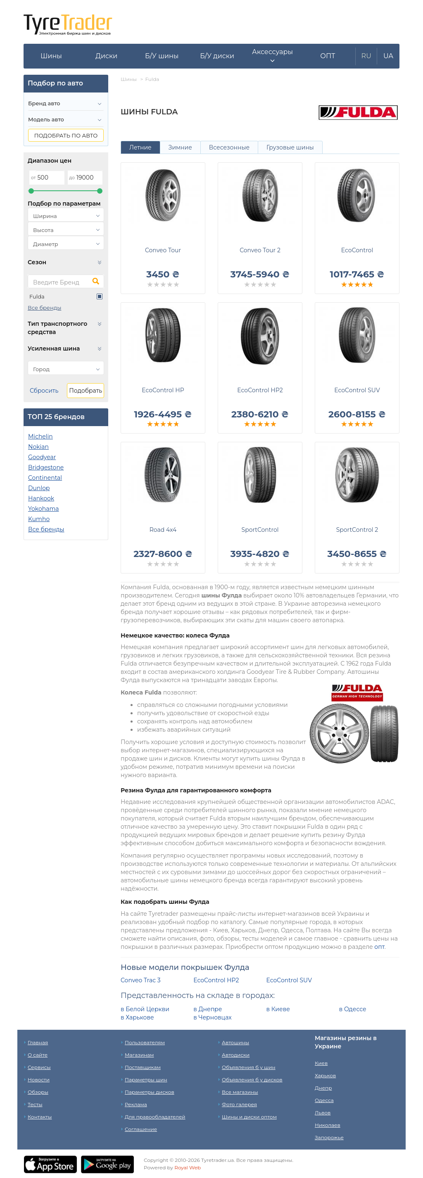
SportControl (260, 529)
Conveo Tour (163, 250)
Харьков (325, 1075)
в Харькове (137, 1017)
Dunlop (39, 488)
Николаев (327, 1125)
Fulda (37, 296)
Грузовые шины (290, 147)
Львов (322, 1112)
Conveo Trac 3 (141, 980)
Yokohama (43, 508)
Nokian (38, 446)
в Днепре (207, 1009)
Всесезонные (229, 147)
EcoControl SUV (357, 390)
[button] (272, 56)
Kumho (39, 519)
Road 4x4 (163, 529)
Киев (321, 1063)
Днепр (323, 1088)
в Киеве (278, 1009)
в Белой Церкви (145, 1009)
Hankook (41, 498)
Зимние (180, 147)
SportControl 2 (357, 529)
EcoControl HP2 (260, 390)
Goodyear (42, 457)
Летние (140, 147)
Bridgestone (46, 467)
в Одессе (352, 1009)
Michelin (40, 436)
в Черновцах (212, 1017)
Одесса (324, 1100)
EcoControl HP (163, 390)
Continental (45, 477)
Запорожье (329, 1137)
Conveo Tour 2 (260, 250)
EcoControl (357, 250)
